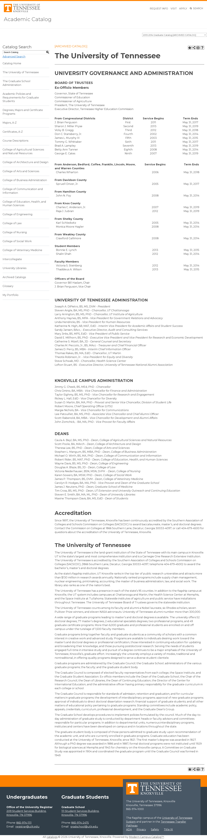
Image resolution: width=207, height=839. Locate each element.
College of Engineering (18, 214)
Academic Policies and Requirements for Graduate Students (21, 97)
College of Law (12, 223)
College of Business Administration (25, 180)
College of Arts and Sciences (21, 171)
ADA (129, 829)
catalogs (52, 837)
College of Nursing (15, 232)
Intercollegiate (12, 259)
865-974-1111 (24, 822)
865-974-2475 (80, 822)
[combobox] (174, 35)
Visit (174, 8)
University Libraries (14, 268)
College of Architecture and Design (25, 162)
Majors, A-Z (10, 122)
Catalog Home (12, 63)
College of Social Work (17, 241)
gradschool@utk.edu (84, 826)
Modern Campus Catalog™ (146, 837)
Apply (183, 8)
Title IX (168, 829)
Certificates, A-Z (13, 131)
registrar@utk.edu (27, 826)
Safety (155, 829)
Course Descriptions (15, 140)
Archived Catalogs (14, 277)
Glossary (8, 286)
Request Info (159, 8)
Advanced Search (14, 56)
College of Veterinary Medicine (22, 250)
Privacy (141, 829)
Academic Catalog (27, 19)
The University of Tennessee (21, 72)
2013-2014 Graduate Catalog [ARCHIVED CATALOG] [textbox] (169, 35)
